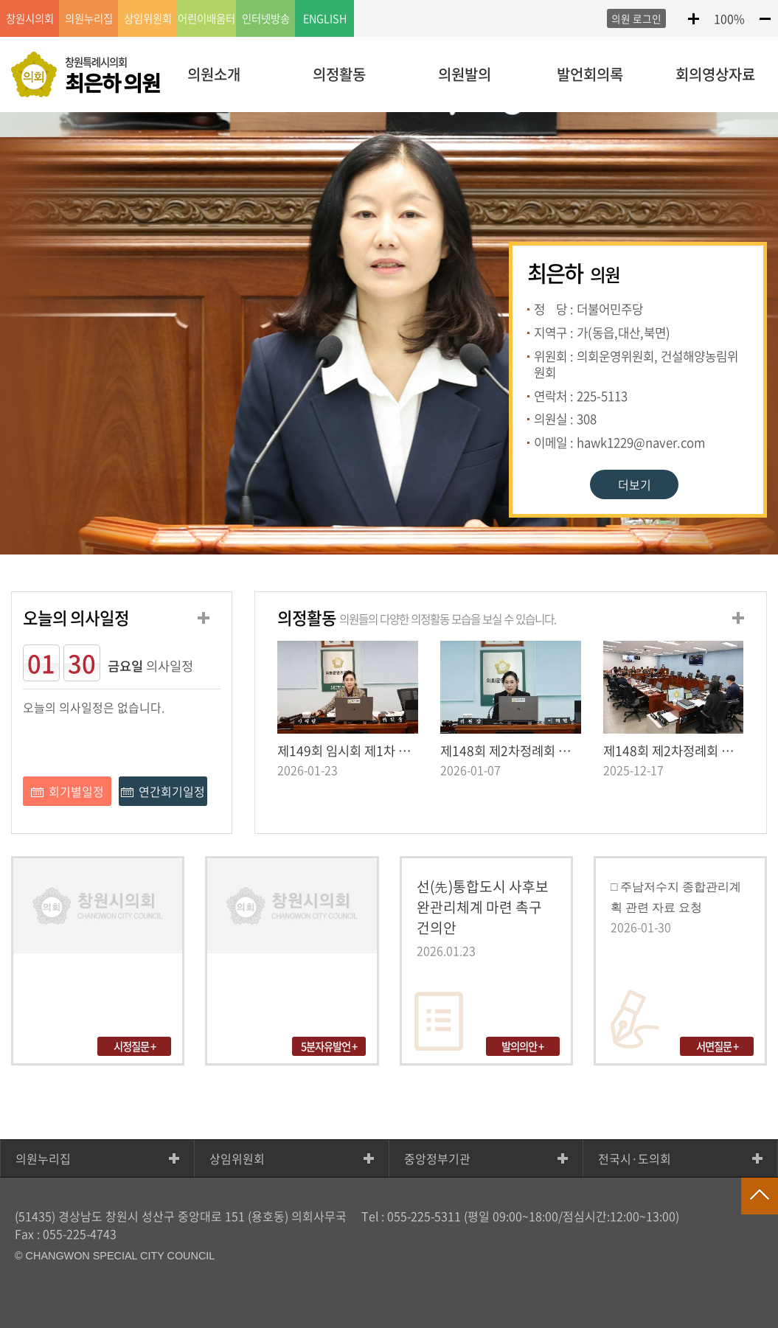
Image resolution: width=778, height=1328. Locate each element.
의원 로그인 (636, 18)
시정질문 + (135, 1046)
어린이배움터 (206, 18)
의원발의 (464, 74)
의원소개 (213, 74)
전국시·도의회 (634, 1158)
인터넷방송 (266, 18)
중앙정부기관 (437, 1158)
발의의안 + (522, 1046)
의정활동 (339, 74)
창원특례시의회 (112, 76)
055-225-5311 (424, 1216)
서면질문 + (717, 1046)
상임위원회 (237, 1158)
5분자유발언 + (329, 1046)
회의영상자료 (715, 74)
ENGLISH (325, 18)
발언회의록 (590, 74)
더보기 (634, 484)
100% (729, 18)
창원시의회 (30, 18)
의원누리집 (43, 1158)
